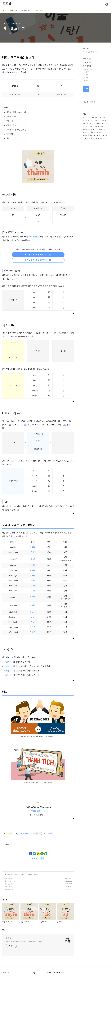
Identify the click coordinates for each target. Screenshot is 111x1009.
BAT (92, 120)
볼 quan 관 (8, 920)
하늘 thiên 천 (8, 912)
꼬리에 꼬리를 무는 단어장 (16, 161)
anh (38, 471)
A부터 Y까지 (19, 905)
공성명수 (7, 693)
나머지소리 (87, 75)
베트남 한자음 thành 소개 (16, 143)
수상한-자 (87, 78)
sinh (84, 123)
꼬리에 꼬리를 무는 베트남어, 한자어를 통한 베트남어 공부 (24, 972)
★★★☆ (104, 135)
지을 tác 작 (8, 915)
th (13, 380)
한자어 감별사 (94, 126)
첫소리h (85, 126)
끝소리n (100, 138)
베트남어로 (39, 10)
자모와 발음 (13, 10)
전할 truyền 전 (9, 909)
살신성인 (7, 702)
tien (100, 132)
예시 (7, 169)
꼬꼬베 (7, 4)
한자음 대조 (26, 10)
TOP (106, 1004)
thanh (49, 864)
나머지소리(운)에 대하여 (91, 52)
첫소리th (9, 864)
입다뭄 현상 (94, 132)
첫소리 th (9, 152)
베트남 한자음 (87, 135)
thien (100, 129)
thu (84, 117)
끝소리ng (86, 120)
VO (88, 117)
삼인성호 (7, 706)
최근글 (85, 102)
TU (96, 129)
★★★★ (97, 135)
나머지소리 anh (12, 156)
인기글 (92, 102)
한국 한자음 (93, 138)
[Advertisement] (38, 63)
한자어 (86, 80)
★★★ (85, 138)
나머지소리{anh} (23, 864)
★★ (92, 129)
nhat (100, 117)
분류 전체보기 (88, 59)
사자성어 (9, 165)
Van (106, 138)
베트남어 (98, 120)
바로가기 (38, 285)
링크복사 (38, 889)
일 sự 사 (7, 918)
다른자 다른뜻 (100, 123)
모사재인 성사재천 (11, 697)
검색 (101, 4)
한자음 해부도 (11, 148)
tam (101, 126)
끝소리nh (38, 864)
